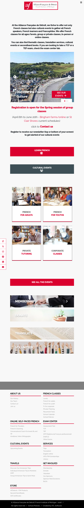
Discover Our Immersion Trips (20, 468)
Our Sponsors (48, 476)
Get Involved (50, 463)
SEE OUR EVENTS (60, 94)
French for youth (49, 404)
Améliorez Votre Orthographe (20, 436)
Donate (45, 471)
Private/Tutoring (49, 409)
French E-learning (16, 429)
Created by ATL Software (52, 506)
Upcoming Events (16, 448)
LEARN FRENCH (41, 151)
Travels (14, 463)
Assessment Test (49, 426)
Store (13, 486)
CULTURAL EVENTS (41, 169)
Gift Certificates (15, 496)
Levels (45, 398)
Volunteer (46, 473)
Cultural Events (19, 444)
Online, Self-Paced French (24, 421)
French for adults (49, 401)
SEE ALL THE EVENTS (42, 282)
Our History (14, 398)
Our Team (13, 401)
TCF (44, 429)
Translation (47, 451)
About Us (15, 393)
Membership (47, 468)
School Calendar (49, 414)
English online (48, 454)
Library (45, 459)
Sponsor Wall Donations (51, 479)
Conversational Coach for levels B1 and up (23, 432)
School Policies (48, 417)
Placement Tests (49, 412)
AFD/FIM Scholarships (51, 456)
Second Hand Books (17, 493)
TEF (44, 431)
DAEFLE (46, 437)
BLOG (45, 481)
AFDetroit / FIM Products (19, 490)
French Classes (52, 393)
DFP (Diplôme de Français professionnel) (57, 434)
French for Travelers (17, 426)
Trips (45, 448)
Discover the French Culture (31, 94)
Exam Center (50, 421)
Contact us (46, 126)
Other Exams (47, 439)
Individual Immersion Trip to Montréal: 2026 (23, 472)
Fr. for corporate (48, 406)
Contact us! (14, 404)
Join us (12, 406)
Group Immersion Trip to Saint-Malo (22, 476)
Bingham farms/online (53, 117)
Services (48, 444)
